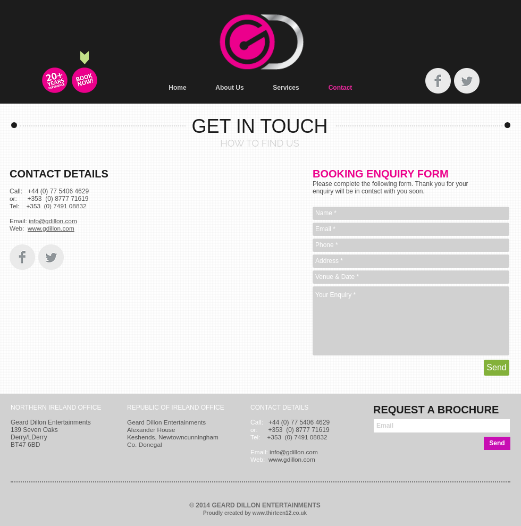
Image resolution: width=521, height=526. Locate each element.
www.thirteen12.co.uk (280, 513)
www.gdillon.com (51, 228)
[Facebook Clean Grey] (438, 81)
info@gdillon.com (53, 221)
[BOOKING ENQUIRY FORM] (84, 80)
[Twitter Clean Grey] (467, 81)
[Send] (496, 368)
